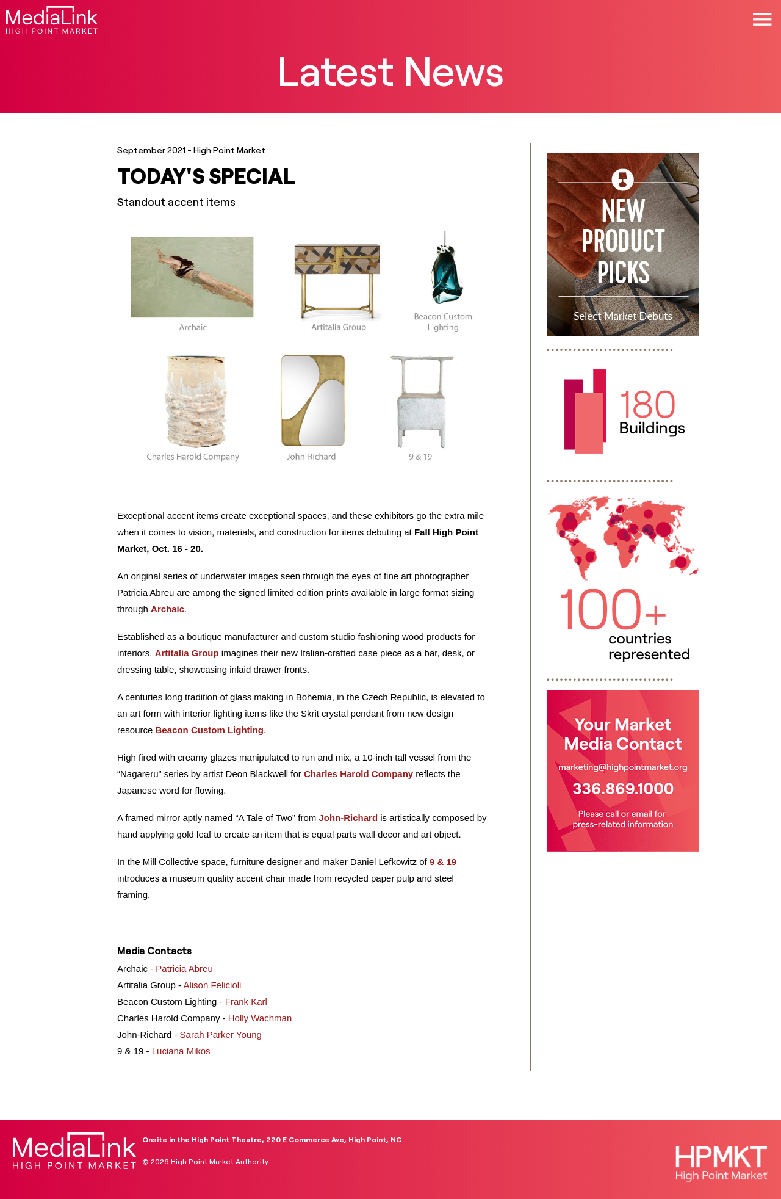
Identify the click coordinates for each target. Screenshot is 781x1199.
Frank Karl (246, 1001)
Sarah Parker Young (221, 1034)
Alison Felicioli (212, 985)
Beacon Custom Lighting (210, 730)
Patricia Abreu (184, 968)
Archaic (167, 609)
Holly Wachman (260, 1018)
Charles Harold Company (358, 774)
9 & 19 (443, 862)
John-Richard (348, 818)
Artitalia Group (187, 653)
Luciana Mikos (181, 1051)
